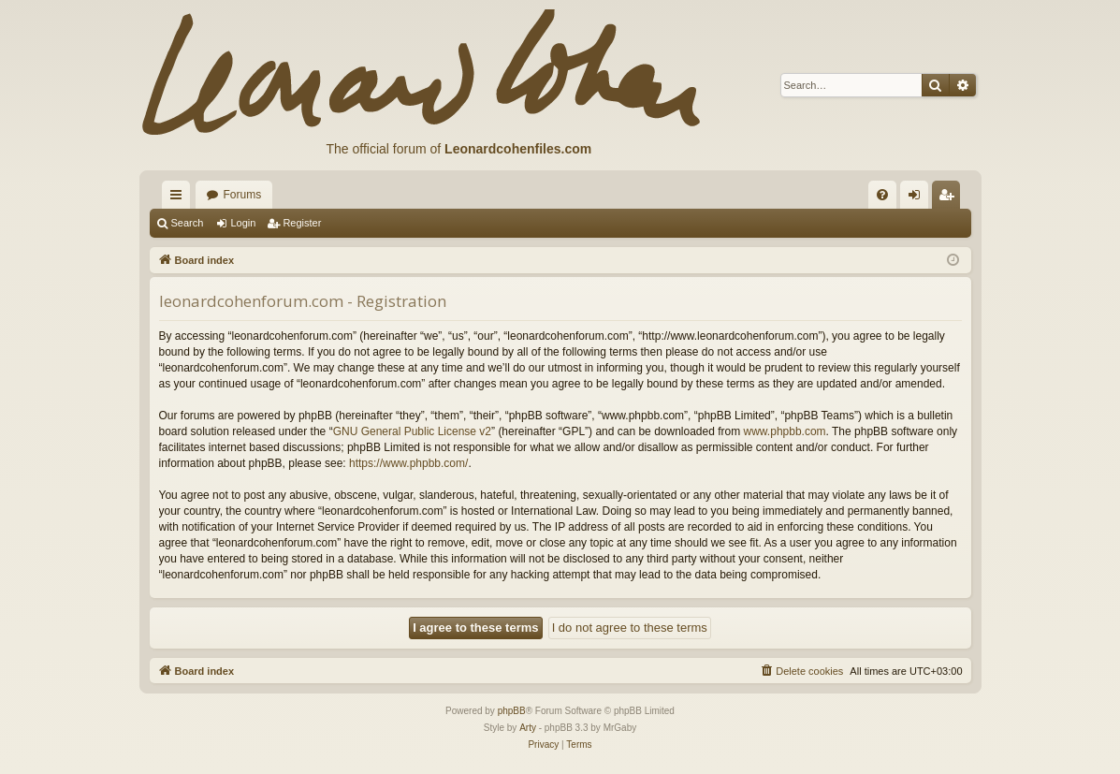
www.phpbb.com (785, 431)
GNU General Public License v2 (412, 431)
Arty (527, 728)
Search (187, 222)
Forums (243, 194)
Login (242, 222)
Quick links (179, 198)
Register (302, 222)
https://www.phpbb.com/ (408, 463)
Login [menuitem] (917, 198)
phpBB (512, 711)
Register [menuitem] (949, 198)
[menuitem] (882, 195)
